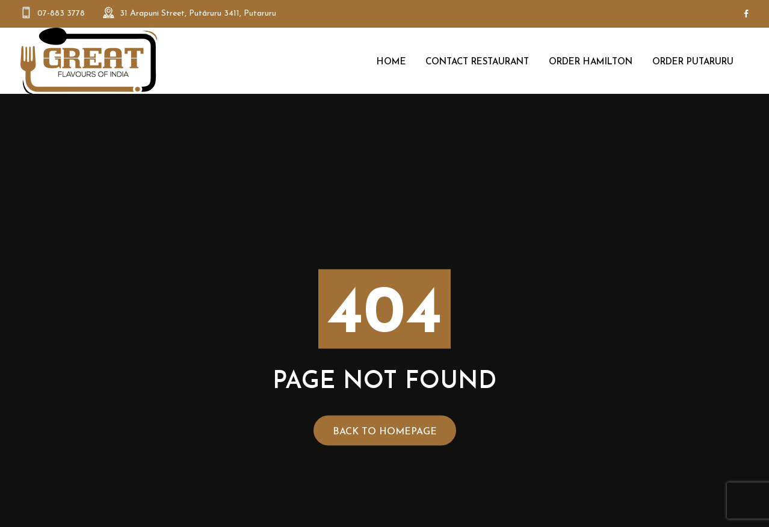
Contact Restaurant (477, 62)
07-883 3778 (61, 13)
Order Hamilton (590, 62)
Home (391, 62)
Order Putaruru (692, 62)
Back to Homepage (385, 432)
